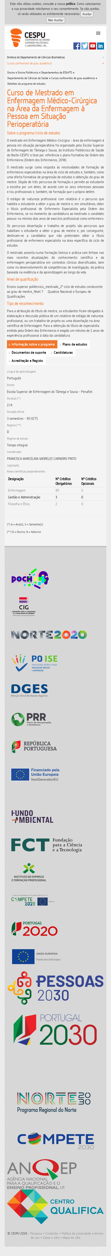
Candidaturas (63, 352)
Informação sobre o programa (33, 344)
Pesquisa (36, 1233)
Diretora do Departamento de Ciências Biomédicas (36, 57)
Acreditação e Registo (27, 360)
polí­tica (70, 4)
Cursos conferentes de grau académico (29, 63)
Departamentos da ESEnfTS (56, 72)
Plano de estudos (74, 344)
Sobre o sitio (51, 1237)
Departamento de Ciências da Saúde (28, 78)
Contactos (52, 1233)
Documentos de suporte (29, 352)
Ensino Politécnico (28, 72)
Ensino (11, 72)
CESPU (28, 37)
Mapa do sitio (71, 1237)
